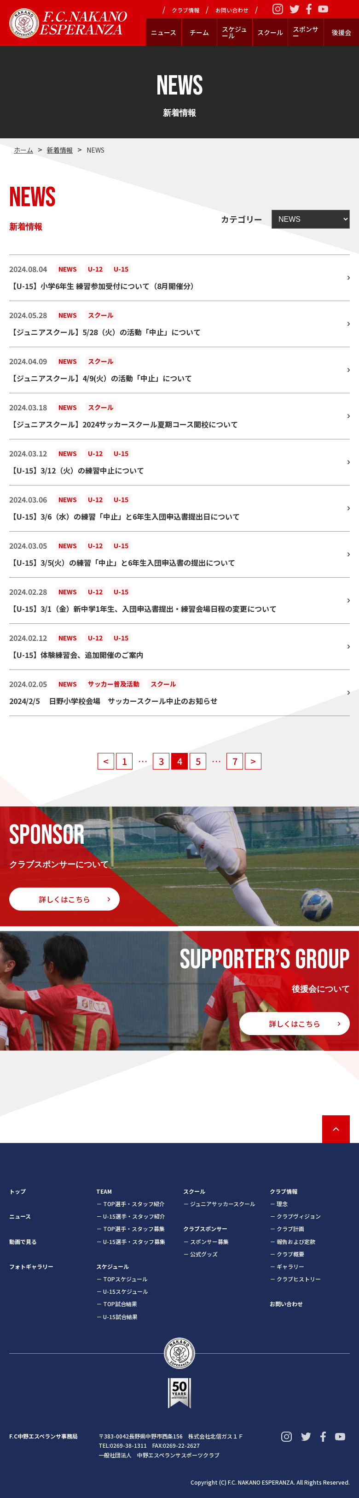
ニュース (163, 32)
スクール (270, 32)
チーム (199, 32)
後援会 (341, 32)
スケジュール (234, 32)
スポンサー (305, 32)
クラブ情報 (185, 10)
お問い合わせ (232, 10)
